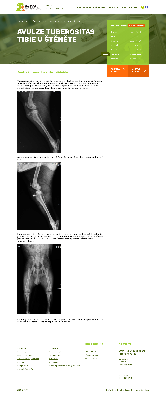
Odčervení (53, 359)
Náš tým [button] (87, 7)
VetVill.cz (23, 21)
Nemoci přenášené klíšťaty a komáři (64, 366)
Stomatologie (55, 355)
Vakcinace (53, 348)
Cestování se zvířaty (25, 369)
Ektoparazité (22, 366)
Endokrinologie (55, 352)
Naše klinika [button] (99, 7)
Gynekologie (22, 352)
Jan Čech (145, 390)
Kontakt (133, 7)
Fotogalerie (113, 7)
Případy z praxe (39, 21)
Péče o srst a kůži (25, 355)
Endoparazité (23, 362)
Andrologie (21, 348)
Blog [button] (124, 7)
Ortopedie (53, 362)
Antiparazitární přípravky (28, 359)
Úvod (78, 7)
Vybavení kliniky (91, 359)
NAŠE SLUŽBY (91, 352)
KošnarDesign (124, 390)
